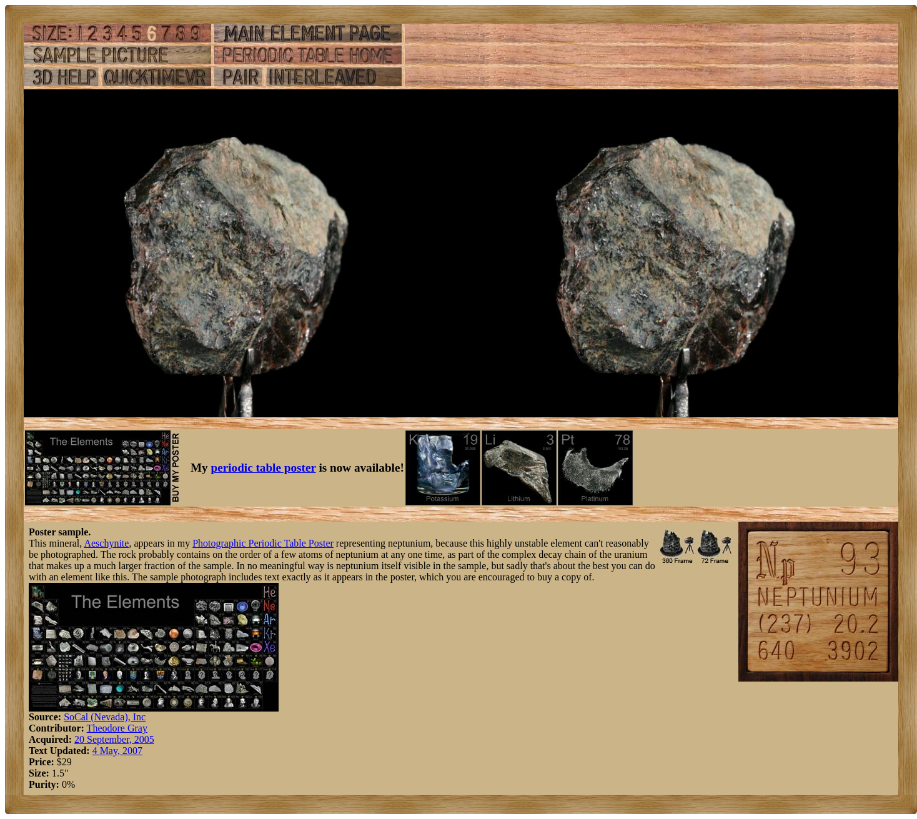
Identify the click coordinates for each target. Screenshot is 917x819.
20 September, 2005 (114, 739)
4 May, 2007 (117, 750)
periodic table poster (263, 467)
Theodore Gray (117, 728)
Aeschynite (106, 543)
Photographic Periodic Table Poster (263, 543)
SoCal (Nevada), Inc (105, 717)
